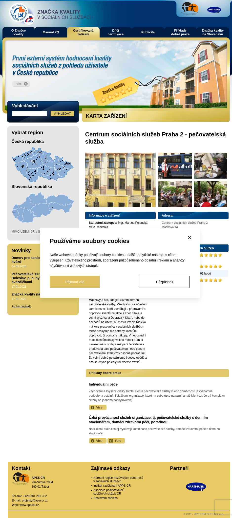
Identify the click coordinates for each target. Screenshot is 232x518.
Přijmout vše (74, 282)
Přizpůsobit (164, 282)
